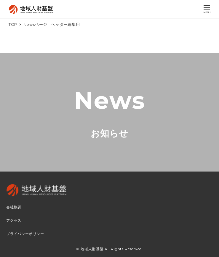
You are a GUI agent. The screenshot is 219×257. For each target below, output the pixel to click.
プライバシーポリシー (25, 234)
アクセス (13, 220)
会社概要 (13, 207)
